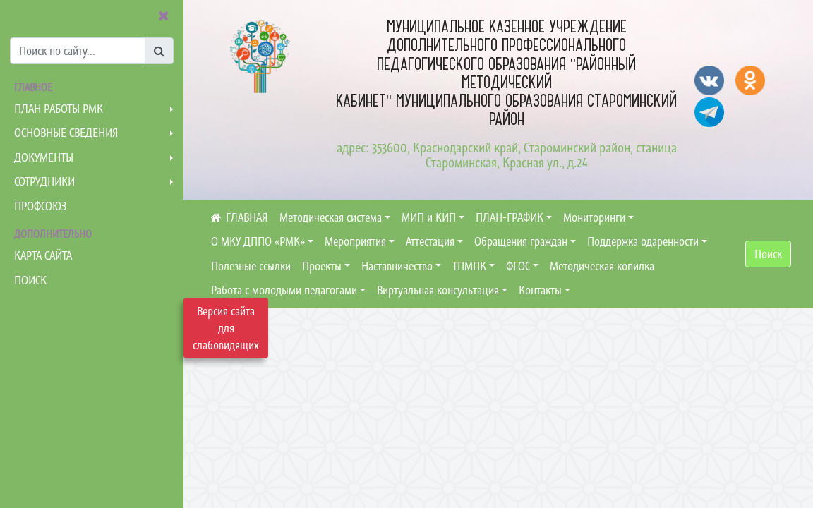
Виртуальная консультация (438, 290)
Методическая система (330, 217)
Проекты (322, 266)
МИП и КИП (429, 217)
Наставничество (397, 266)
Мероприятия (355, 241)
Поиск (768, 254)
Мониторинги (594, 217)
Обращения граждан (520, 241)
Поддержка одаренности (643, 241)
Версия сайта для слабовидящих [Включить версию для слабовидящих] (226, 328)
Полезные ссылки (251, 266)
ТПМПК (469, 266)
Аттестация (430, 241)
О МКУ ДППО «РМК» (258, 241)
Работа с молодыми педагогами (284, 290)
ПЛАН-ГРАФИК (509, 217)
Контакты (540, 290)
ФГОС (518, 266)
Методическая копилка (602, 266)
